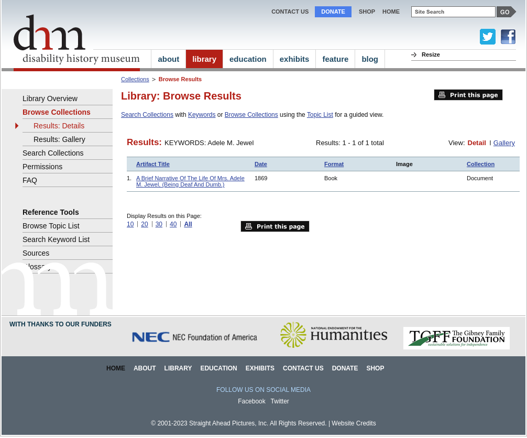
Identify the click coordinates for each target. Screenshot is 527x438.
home (391, 11)
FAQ (30, 180)
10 (130, 224)
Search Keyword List (56, 239)
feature (335, 58)
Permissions (42, 166)
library (204, 58)
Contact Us (290, 11)
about (168, 58)
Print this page (468, 95)
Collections (135, 79)
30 (159, 224)
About (145, 368)
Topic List (320, 114)
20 (144, 224)
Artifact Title (153, 164)
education (248, 58)
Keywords (202, 114)
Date (261, 164)
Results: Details (59, 126)
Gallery (504, 143)
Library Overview (50, 98)
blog (369, 58)
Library (178, 368)
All (188, 224)
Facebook (252, 401)
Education (218, 368)
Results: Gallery (59, 139)
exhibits (295, 58)
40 (173, 224)
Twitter (280, 401)
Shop (367, 11)
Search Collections (147, 114)
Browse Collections (251, 114)
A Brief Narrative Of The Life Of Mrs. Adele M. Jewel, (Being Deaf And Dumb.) (190, 181)
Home (115, 368)
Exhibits (260, 368)
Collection (481, 164)
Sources (36, 253)
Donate (333, 11)
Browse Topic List (51, 226)
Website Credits (354, 423)
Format (334, 164)
